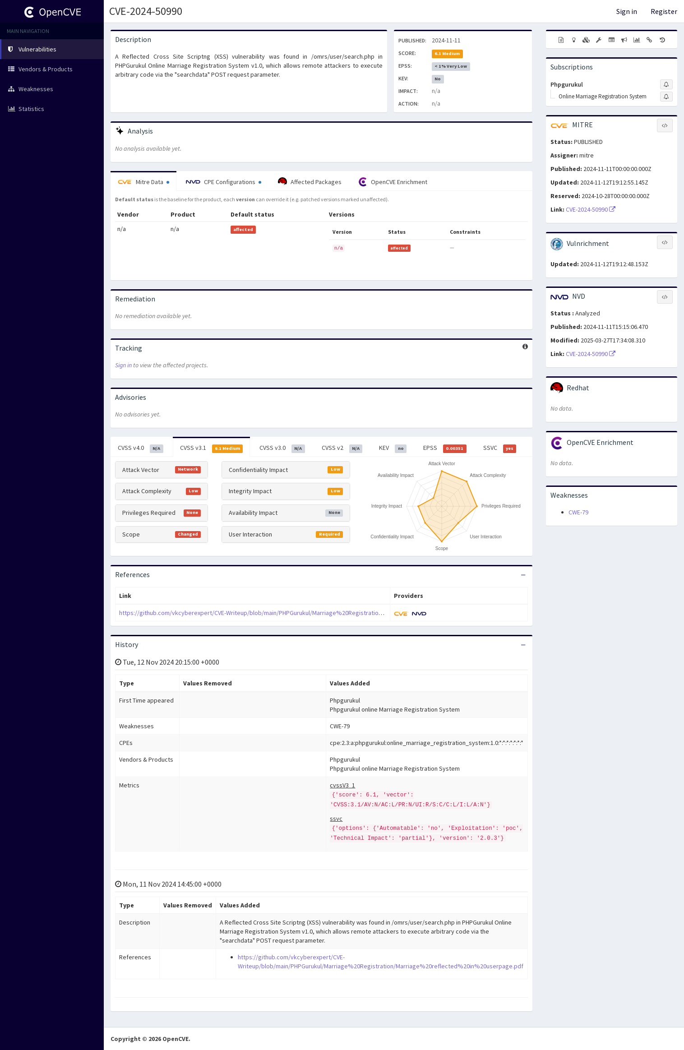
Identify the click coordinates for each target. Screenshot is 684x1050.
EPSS (445, 448)
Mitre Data (143, 182)
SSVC (500, 448)
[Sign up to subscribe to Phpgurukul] (666, 84)
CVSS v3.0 (282, 448)
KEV (393, 448)
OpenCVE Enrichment (392, 181)
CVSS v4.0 (140, 448)
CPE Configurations (223, 182)
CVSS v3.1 (211, 448)
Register (664, 11)
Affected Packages (310, 181)
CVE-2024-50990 (145, 11)
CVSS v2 (342, 448)
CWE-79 (578, 512)
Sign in (626, 11)
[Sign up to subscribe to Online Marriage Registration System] (666, 97)
